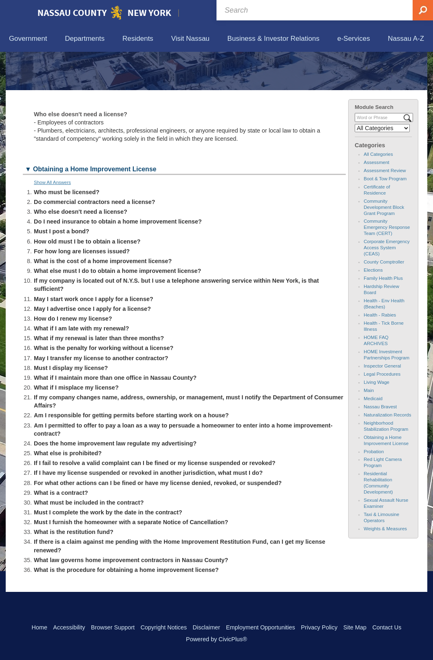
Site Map (355, 627)
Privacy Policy (319, 627)
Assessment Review (385, 208)
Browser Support (113, 627)
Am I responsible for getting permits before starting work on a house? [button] (131, 453)
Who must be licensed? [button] (66, 229)
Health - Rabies (380, 352)
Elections (373, 308)
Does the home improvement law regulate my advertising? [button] (115, 481)
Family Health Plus (383, 316)
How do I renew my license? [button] (73, 356)
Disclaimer (206, 627)
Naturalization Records (387, 452)
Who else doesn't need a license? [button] (80, 249)
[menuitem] (28, 39)
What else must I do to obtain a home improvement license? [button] (117, 309)
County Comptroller (384, 299)
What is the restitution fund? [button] (73, 570)
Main (369, 427)
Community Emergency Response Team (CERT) (387, 265)
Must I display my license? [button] (71, 405)
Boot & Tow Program (385, 216)
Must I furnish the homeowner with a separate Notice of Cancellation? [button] (131, 560)
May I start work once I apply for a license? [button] (93, 336)
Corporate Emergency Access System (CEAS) (387, 285)
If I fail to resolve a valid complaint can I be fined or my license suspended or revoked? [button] (155, 501)
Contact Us (386, 627)
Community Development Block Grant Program (384, 244)
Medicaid (373, 436)
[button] (184, 207)
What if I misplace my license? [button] (76, 425)
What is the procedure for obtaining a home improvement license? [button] (126, 608)
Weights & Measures (385, 566)
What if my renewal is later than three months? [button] (99, 376)
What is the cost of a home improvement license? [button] (103, 299)
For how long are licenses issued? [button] (82, 289)
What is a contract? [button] (61, 530)
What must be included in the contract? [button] (89, 540)
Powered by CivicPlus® (216, 639)
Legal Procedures (382, 411)
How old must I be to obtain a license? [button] (87, 279)
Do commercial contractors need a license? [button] (94, 240)
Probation (374, 489)
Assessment (376, 199)
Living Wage (376, 419)
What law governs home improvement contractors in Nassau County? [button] (131, 597)
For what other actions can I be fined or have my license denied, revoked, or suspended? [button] (158, 520)
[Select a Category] (382, 166)
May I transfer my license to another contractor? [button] (101, 395)
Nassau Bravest (380, 444)
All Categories (378, 191)
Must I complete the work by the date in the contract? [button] (108, 550)
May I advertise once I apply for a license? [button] (92, 346)
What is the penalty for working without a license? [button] (103, 386)
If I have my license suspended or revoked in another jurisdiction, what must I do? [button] (148, 510)
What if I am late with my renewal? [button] (81, 366)
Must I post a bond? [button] (61, 269)
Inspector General (382, 403)
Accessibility (69, 627)
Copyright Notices (164, 627)
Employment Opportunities (260, 627)
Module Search (374, 145)
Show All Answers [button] (52, 219)
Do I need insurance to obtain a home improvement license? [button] (118, 259)
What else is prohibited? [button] (68, 491)
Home (39, 627)
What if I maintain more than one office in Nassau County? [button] (115, 415)
